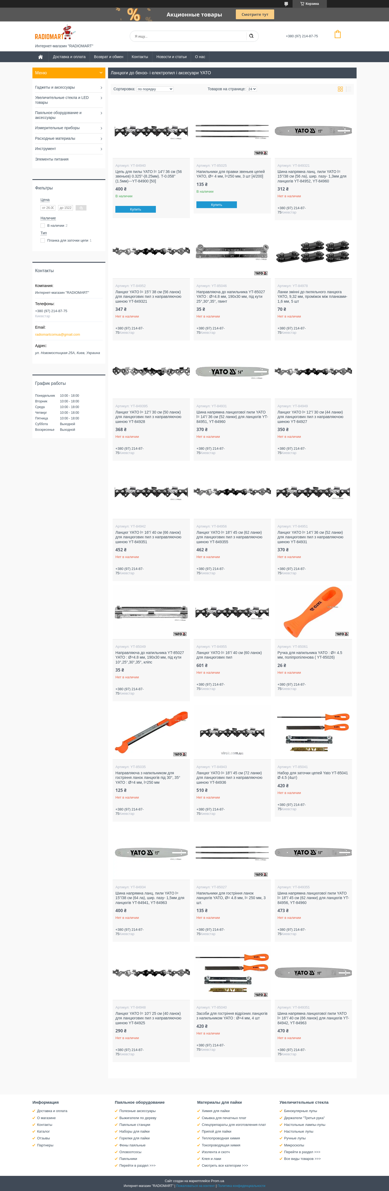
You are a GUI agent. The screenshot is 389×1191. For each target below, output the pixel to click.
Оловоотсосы (130, 1152)
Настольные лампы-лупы (305, 1125)
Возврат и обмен (108, 57)
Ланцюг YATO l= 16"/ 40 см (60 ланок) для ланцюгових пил (229, 655)
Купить (135, 209)
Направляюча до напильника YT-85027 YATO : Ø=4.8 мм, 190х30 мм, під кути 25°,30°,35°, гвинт (230, 296)
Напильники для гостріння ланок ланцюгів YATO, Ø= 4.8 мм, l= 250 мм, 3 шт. (231, 898)
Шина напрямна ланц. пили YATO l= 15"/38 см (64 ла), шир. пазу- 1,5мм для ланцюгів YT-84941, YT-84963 (149, 898)
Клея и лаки (211, 1159)
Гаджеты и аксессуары (55, 87)
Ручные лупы (295, 1138)
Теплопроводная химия (221, 1138)
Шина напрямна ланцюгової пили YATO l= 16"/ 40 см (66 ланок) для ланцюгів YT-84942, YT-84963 (313, 1018)
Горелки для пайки (134, 1138)
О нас (200, 57)
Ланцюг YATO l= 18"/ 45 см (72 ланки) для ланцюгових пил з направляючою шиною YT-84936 (229, 778)
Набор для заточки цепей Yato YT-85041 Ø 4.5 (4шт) (312, 775)
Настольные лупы (298, 1131)
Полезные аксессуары (137, 1111)
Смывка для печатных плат (224, 1118)
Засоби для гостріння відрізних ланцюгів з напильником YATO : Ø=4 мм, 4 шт (231, 1015)
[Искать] (251, 36)
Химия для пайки (216, 1111)
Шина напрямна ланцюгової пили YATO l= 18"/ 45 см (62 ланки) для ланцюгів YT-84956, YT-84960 (313, 898)
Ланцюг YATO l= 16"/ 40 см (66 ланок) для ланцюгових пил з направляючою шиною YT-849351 (148, 537)
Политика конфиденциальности (241, 1186)
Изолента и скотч (216, 1152)
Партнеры (45, 1145)
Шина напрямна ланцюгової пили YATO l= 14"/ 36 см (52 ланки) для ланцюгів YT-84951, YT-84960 (232, 417)
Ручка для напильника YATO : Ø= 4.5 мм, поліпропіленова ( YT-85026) (309, 655)
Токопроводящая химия (221, 1145)
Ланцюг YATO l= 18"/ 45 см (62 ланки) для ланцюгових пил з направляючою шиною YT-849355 (229, 537)
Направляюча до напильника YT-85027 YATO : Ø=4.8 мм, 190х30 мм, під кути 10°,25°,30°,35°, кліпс (149, 657)
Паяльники (128, 1159)
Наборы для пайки (134, 1131)
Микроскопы (294, 1145)
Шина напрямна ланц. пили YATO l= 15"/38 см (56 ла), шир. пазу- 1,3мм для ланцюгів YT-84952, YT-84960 (311, 176)
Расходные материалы (55, 138)
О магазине (46, 1118)
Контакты (140, 57)
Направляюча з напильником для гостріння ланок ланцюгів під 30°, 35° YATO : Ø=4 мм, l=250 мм (147, 778)
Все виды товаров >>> (302, 1159)
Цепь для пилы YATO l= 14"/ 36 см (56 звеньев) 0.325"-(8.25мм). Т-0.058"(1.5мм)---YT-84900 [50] (148, 176)
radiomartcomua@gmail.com (57, 334)
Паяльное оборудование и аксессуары (58, 115)
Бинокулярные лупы (300, 1111)
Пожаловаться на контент (195, 1186)
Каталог (43, 1131)
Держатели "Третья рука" (304, 1118)
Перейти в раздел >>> (137, 1165)
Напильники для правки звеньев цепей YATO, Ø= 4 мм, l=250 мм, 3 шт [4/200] (230, 174)
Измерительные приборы (57, 128)
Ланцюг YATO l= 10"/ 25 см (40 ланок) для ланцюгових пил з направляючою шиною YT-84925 (148, 1018)
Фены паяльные (132, 1145)
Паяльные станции (134, 1125)
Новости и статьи (171, 57)
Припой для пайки (216, 1131)
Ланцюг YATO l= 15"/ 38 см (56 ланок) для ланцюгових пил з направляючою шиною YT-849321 (148, 296)
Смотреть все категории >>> (225, 1165)
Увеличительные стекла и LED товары (62, 100)
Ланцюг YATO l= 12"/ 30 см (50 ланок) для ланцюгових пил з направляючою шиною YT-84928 (148, 417)
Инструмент (45, 148)
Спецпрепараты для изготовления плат (234, 1125)
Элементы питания (52, 159)
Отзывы (43, 1138)
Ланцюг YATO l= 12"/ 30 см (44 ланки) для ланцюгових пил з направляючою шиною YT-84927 (310, 417)
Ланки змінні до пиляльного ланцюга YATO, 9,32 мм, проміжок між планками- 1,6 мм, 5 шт (312, 296)
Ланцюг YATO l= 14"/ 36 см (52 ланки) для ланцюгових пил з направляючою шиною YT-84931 (310, 537)
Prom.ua (217, 1181)
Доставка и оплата (69, 57)
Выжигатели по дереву (137, 1118)
